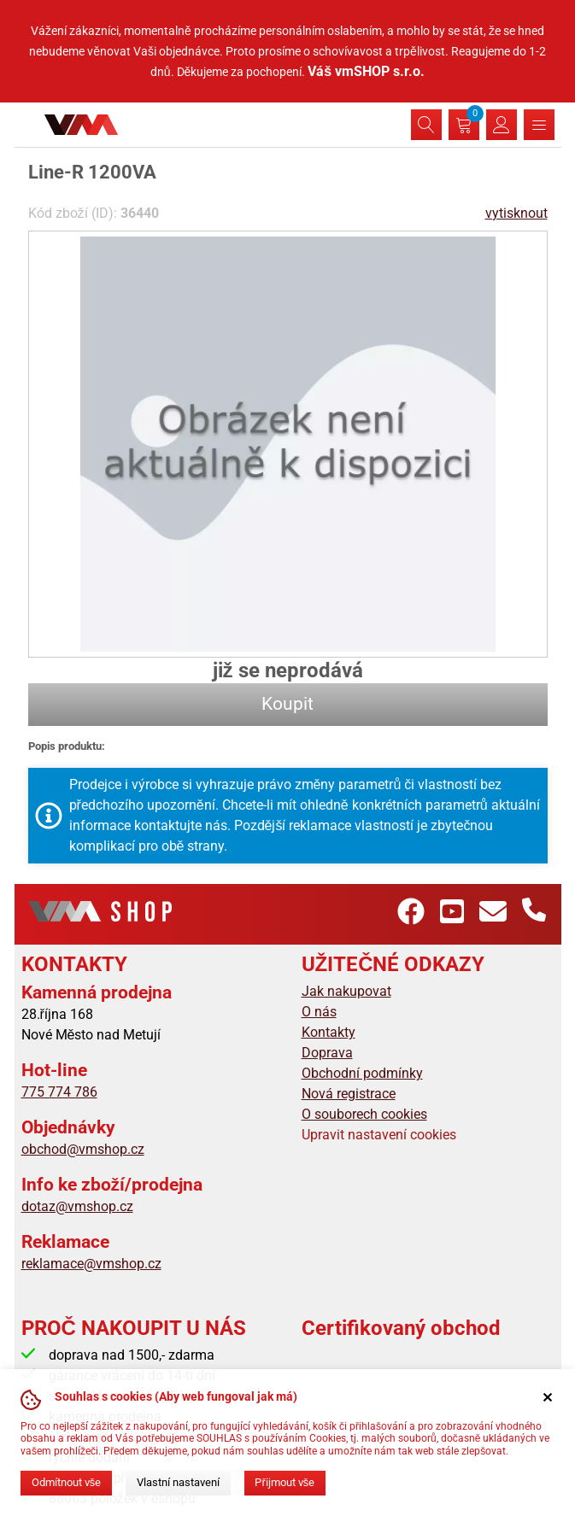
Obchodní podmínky (362, 1073)
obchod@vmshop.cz (82, 1149)
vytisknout (516, 213)
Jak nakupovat (346, 991)
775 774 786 (59, 1092)
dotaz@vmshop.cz (77, 1206)
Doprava (327, 1053)
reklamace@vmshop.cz (91, 1264)
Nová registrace (349, 1094)
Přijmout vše (284, 1482)
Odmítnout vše (66, 1482)
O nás (319, 1012)
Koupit (287, 704)
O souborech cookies (364, 1114)
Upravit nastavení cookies (379, 1135)
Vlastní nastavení (178, 1482)
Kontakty (328, 1032)
